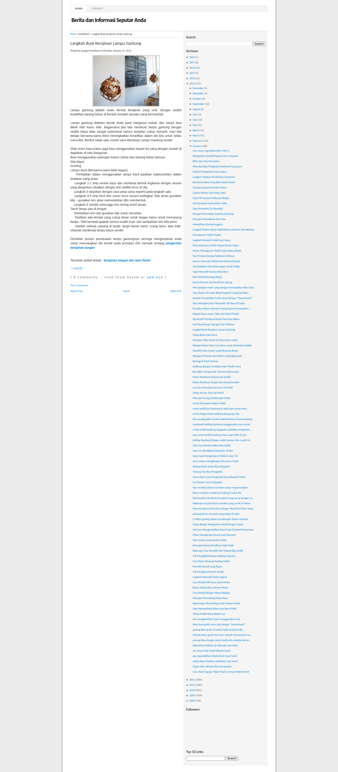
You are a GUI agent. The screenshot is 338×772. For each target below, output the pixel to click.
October (197, 98)
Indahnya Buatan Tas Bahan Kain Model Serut (217, 366)
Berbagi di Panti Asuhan (205, 361)
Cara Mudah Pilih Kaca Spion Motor (211, 582)
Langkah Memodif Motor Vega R (210, 577)
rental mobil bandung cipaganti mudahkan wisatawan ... (222, 429)
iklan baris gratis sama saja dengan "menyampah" (219, 624)
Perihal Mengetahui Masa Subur (210, 171)
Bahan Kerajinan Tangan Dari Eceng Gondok (216, 382)
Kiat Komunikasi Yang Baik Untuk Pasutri (214, 182)
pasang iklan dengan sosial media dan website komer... (222, 640)
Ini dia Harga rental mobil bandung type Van (216, 413)
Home (79, 8)
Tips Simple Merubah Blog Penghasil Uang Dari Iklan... (221, 292)
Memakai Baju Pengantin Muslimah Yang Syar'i (217, 166)
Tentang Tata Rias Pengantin (207, 471)
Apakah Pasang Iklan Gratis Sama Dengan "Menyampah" (223, 298)
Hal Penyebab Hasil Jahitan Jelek (210, 203)
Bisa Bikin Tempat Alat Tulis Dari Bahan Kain (216, 371)
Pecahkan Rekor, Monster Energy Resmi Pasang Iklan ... (222, 308)
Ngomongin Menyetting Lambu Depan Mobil (216, 603)
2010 (192, 690)
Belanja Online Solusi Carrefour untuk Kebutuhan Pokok (222, 345)
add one (155, 277)
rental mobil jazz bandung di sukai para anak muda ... (221, 408)
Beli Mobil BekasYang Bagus (207, 277)
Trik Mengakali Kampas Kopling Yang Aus (214, 556)
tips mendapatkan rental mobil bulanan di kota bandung (223, 419)
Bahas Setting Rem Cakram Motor (210, 587)
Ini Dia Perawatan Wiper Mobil (209, 403)
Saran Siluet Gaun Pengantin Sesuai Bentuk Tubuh (219, 477)
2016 (192, 67)
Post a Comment (79, 285)
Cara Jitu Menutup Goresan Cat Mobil (213, 387)
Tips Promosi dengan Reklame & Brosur (214, 255)
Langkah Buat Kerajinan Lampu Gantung (105, 43)
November (198, 93)
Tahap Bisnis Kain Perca (205, 334)
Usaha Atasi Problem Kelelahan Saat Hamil (215, 661)
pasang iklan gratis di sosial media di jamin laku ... (219, 629)
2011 (192, 684)
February (197, 140)
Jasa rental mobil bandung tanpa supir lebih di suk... (220, 434)
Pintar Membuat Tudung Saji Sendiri (212, 377)
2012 (192, 679)
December (198, 88)
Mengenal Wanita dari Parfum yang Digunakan (217, 355)
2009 (192, 695)
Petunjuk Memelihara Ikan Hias (209, 219)
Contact (97, 8)
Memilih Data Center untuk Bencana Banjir (215, 350)
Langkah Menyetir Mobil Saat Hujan (212, 240)
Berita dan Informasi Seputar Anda (108, 19)
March (196, 135)
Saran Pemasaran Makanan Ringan (211, 198)
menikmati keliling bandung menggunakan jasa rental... (222, 424)
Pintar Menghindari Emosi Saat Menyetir (214, 534)
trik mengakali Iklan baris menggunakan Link (216, 619)
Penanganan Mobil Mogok (207, 234)
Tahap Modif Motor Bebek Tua (209, 613)
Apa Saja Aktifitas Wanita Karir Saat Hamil (215, 656)
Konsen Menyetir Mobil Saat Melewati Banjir (216, 261)
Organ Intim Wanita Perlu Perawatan (212, 666)
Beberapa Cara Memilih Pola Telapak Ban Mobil (218, 550)
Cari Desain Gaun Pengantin (207, 482)
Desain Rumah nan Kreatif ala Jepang (212, 282)
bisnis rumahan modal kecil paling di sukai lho (217, 492)
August (196, 109)
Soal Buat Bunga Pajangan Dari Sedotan (214, 324)
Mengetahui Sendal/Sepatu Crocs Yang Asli (215, 155)
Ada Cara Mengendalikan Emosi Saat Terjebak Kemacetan (223, 529)
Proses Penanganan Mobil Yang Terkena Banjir (217, 250)
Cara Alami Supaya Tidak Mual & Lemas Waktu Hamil (221, 671)
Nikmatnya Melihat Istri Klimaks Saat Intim (215, 645)
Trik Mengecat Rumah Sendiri (208, 571)
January (197, 146)
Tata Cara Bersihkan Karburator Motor (213, 450)
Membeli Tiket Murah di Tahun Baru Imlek (215, 340)
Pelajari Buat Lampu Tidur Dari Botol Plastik (216, 313)
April (195, 130)
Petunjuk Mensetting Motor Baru (210, 598)
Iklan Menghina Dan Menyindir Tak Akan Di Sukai (219, 303)
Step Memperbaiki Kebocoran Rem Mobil (215, 608)
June (195, 119)
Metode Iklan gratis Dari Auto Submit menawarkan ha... (222, 634)
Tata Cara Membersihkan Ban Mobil (212, 445)
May (195, 125)
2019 (192, 57)
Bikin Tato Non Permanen (206, 161)
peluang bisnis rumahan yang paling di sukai (216, 513)
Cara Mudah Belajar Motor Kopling (211, 592)
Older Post (175, 291)
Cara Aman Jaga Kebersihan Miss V (211, 150)
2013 (192, 83)
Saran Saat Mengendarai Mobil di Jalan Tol (215, 455)
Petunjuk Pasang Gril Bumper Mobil (212, 398)
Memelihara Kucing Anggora (208, 224)
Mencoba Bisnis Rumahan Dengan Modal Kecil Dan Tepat (223, 508)
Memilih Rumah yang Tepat (207, 566)
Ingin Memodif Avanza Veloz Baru (210, 271)
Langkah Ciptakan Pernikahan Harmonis (214, 177)
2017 (192, 62)
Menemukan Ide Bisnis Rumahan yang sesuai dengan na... (223, 498)
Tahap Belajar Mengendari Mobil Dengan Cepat (218, 524)
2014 (192, 78)
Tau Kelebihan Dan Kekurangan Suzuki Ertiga (216, 266)
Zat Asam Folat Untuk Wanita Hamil (212, 650)
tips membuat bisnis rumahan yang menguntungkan (220, 487)
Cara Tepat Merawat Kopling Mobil (211, 561)
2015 (192, 73)
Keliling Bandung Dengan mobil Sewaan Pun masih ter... (222, 440)
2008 (192, 700)
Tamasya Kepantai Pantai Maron (210, 187)
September (199, 103)
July (195, 114)
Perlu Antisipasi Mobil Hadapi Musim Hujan (216, 245)
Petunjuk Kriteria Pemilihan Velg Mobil (213, 545)
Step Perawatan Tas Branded (208, 208)
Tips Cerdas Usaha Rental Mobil (209, 540)
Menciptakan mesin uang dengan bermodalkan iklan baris (223, 287)
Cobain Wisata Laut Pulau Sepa (209, 192)
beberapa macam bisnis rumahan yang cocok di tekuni (221, 503)
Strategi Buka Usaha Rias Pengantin (211, 466)
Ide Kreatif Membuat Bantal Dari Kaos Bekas (216, 319)
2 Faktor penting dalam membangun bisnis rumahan (220, 519)
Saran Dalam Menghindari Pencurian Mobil (215, 461)
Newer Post (76, 291)
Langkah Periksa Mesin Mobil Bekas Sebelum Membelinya (223, 229)
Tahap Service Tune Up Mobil (208, 392)
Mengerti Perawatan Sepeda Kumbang (213, 213)
